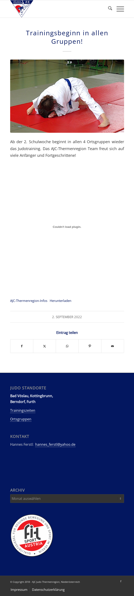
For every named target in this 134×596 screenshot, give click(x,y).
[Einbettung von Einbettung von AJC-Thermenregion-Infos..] (67, 227)
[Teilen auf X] (44, 346)
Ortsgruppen (20, 419)
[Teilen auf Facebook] (21, 346)
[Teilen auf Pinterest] (90, 346)
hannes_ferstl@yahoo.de (55, 444)
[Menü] (118, 9)
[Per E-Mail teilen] (112, 346)
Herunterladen (60, 300)
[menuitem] (108, 9)
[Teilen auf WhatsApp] (67, 346)
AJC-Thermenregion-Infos (28, 300)
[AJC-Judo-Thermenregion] (55, 9)
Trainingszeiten (22, 410)
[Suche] (108, 9)
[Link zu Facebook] (121, 581)
